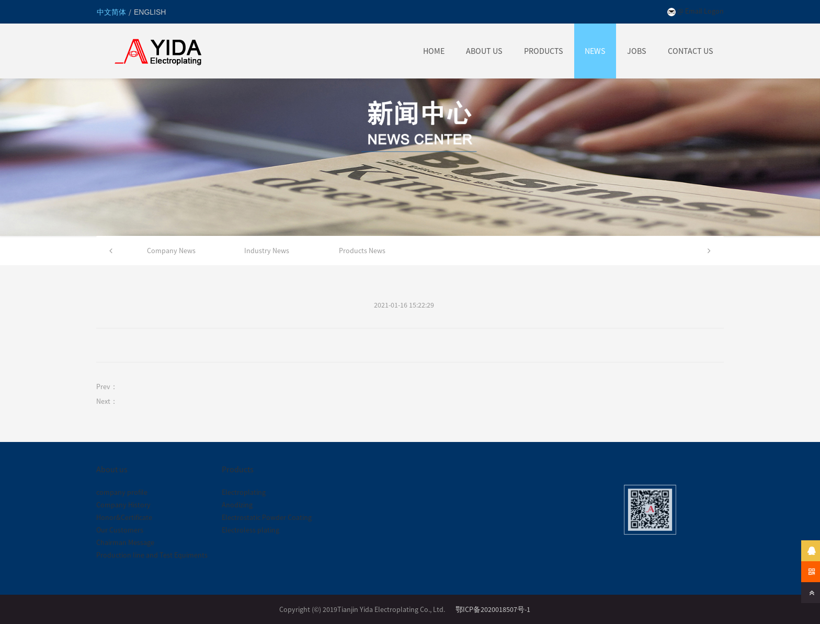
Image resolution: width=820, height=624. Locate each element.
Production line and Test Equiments (152, 555)
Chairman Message (125, 542)
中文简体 (112, 12)
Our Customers (119, 530)
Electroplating (244, 492)
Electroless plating (250, 530)
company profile (121, 492)
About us (112, 469)
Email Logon (704, 11)
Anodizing (237, 504)
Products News (362, 250)
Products (238, 469)
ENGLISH (150, 12)
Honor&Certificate (124, 517)
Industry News (266, 250)
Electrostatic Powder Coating (267, 517)
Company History (123, 504)
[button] (111, 250)
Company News (171, 250)
